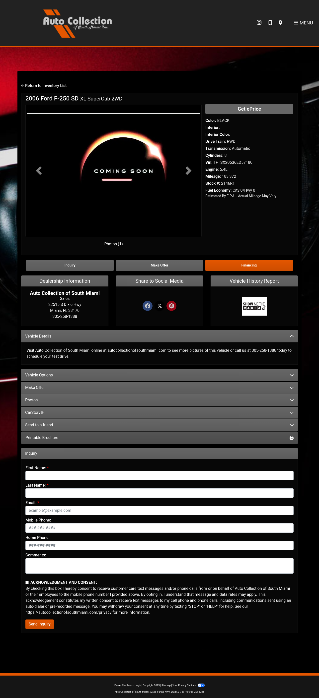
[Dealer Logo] (77, 22)
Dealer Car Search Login (127, 685)
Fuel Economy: (218, 190)
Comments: (35, 555)
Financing (249, 265)
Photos (159, 400)
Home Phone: (37, 537)
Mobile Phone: (38, 520)
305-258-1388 (197, 692)
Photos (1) (113, 244)
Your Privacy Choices (188, 685)
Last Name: (35, 485)
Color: (210, 120)
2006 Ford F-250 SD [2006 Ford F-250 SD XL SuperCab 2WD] (73, 98)
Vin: (208, 162)
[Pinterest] (171, 306)
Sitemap (166, 685)
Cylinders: (214, 155)
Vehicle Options (159, 375)
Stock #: (212, 183)
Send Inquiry (40, 624)
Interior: (212, 127)
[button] (38, 170)
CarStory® (159, 412)
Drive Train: (215, 141)
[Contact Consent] (27, 582)
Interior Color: (217, 134)
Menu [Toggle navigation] (303, 23)
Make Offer (159, 387)
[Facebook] (148, 306)
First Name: (35, 467)
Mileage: (213, 176)
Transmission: (218, 148)
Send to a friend (159, 425)
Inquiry (70, 265)
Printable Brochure (159, 437)
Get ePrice (249, 109)
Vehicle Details (159, 336)
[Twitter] (159, 306)
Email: (30, 502)
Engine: (212, 169)
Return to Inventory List (44, 85)
